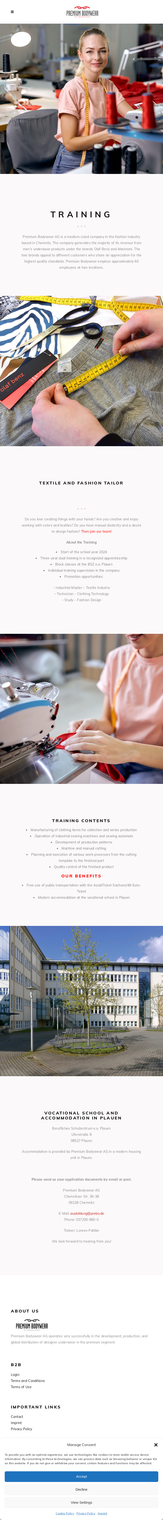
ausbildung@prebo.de (87, 1213)
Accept (81, 1476)
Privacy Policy (85, 1513)
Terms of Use (21, 1387)
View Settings (81, 1502)
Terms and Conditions (28, 1381)
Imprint (102, 1513)
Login (15, 1375)
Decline (81, 1489)
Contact (17, 1417)
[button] (156, 1444)
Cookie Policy (65, 1513)
